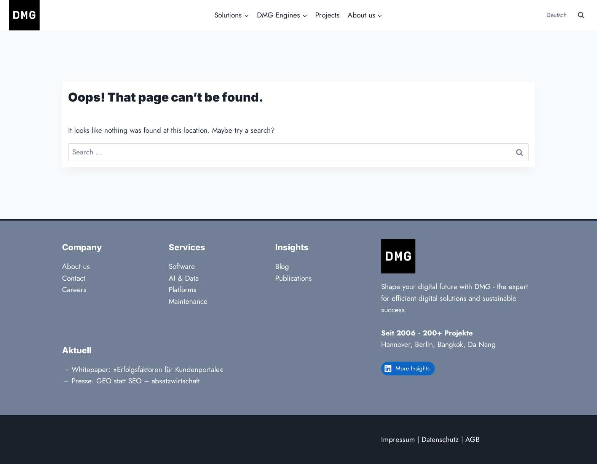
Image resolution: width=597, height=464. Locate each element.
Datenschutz (440, 439)
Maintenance (188, 301)
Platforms (182, 289)
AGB (472, 439)
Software (182, 266)
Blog (282, 266)
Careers (74, 289)
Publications (293, 278)
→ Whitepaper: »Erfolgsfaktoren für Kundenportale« (142, 369)
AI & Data (184, 278)
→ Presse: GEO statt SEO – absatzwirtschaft (131, 381)
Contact (73, 278)
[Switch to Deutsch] (555, 15)
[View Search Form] (581, 15)
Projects (327, 15)
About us (76, 266)
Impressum (398, 439)
